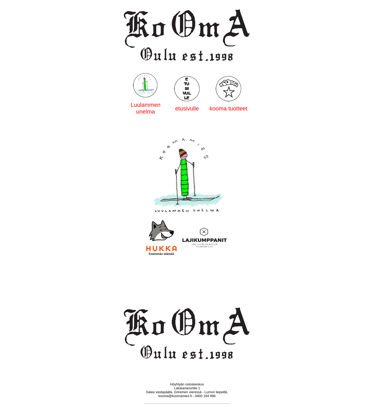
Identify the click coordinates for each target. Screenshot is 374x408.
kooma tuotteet (229, 108)
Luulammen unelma (146, 108)
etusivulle (187, 108)
